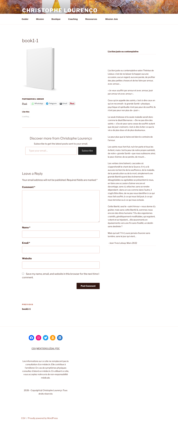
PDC (57, 348)
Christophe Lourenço (60, 10)
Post (24, 103)
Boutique (57, 19)
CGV (34, 348)
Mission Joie (111, 19)
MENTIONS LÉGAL (45, 348)
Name (26, 227)
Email (26, 243)
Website (27, 258)
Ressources (92, 19)
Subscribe (87, 150)
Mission (41, 19)
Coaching (74, 19)
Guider (26, 19)
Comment (28, 187)
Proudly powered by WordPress (43, 418)
